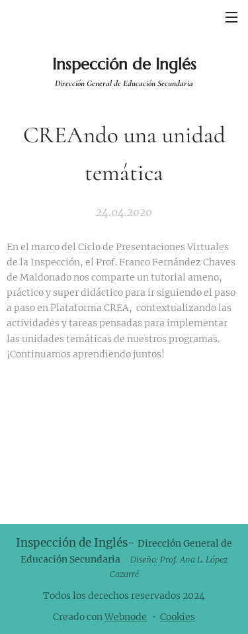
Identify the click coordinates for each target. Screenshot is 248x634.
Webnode (125, 617)
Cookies (177, 617)
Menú (231, 17)
